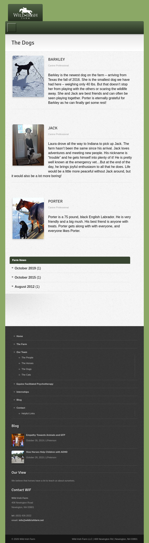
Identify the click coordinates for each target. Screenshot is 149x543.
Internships (23, 392)
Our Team (22, 352)
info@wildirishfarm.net (31, 520)
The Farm (22, 344)
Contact (21, 408)
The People (27, 357)
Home (20, 336)
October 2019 (25, 268)
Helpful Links (28, 413)
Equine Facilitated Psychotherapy (35, 384)
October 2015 (25, 277)
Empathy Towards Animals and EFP (45, 435)
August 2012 (25, 286)
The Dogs (27, 369)
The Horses (27, 363)
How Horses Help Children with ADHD (47, 452)
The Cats (26, 374)
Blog (19, 400)
